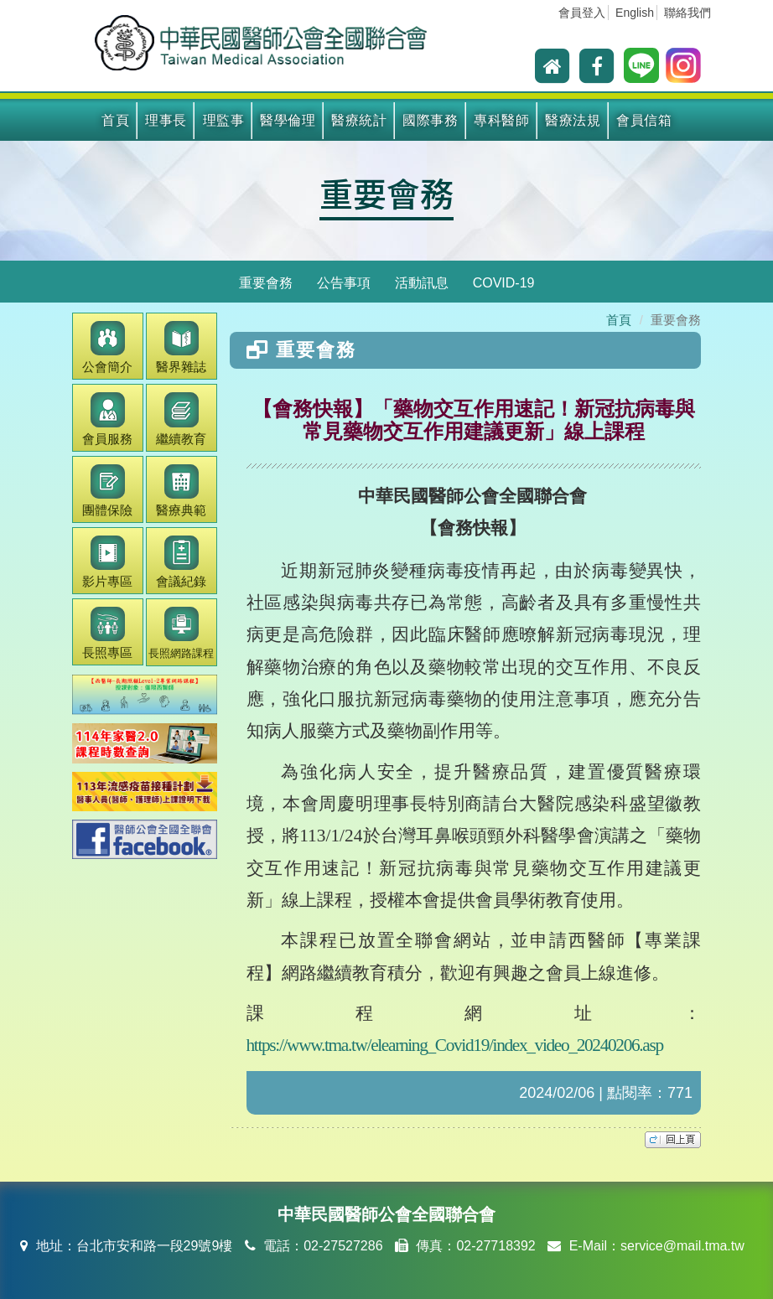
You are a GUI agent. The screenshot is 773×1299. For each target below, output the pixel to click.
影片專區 (107, 562)
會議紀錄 (181, 562)
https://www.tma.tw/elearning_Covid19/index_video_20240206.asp (454, 1045)
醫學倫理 (287, 120)
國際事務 (430, 120)
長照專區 (107, 633)
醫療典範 (181, 490)
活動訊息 (422, 283)
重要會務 (386, 192)
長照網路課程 (181, 633)
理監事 (224, 120)
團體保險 (107, 490)
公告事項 (344, 283)
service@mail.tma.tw (682, 1246)
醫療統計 (358, 120)
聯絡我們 (687, 12)
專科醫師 (501, 120)
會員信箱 (644, 120)
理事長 (166, 120)
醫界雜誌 (181, 347)
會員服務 (107, 418)
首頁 (115, 120)
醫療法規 (572, 120)
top (673, 1139)
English (634, 12)
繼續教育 (181, 418)
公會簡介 (107, 347)
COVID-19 (504, 283)
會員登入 (581, 12)
